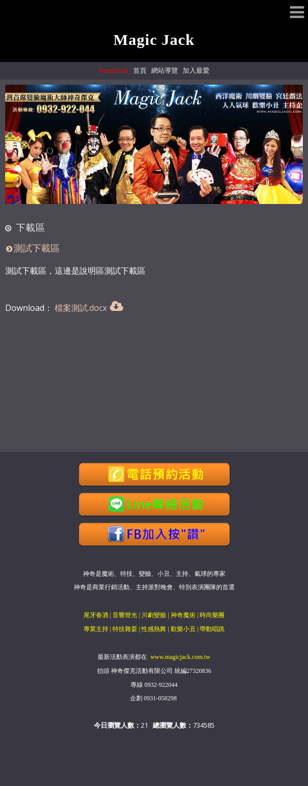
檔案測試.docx (81, 307)
